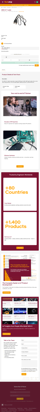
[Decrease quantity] (2, 60)
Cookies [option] (25, 408)
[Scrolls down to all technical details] (2, 44)
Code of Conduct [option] (4, 409)
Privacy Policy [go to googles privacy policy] (23, 401)
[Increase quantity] (19, 60)
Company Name (24, 347)
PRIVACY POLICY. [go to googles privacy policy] (31, 378)
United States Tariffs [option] (13, 409)
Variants (2, 46)
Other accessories (14, 7)
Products (4, 7)
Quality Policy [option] (20, 408)
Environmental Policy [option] (12, 408)
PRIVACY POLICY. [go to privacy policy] (32, 371)
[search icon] (35, 2)
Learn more (26, 5)
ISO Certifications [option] (29, 409)
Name (22, 340)
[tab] (3, 70)
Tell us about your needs (26, 359)
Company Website (25, 351)
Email (22, 344)
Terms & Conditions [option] (32, 408)
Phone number (24, 355)
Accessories (8, 7)
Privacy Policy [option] (3, 408)
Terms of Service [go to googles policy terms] (36, 378)
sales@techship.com (17, 54)
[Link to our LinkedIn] (2, 405)
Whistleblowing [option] (21, 409)
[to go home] (8, 2)
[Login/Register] (37, 2)
